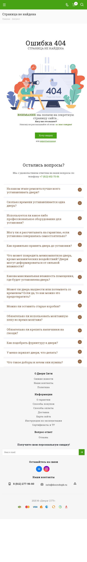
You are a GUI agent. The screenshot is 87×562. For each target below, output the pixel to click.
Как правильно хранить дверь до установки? (44, 245)
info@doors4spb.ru (56, 484)
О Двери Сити (43, 373)
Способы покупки (43, 403)
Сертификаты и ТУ (43, 424)
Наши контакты (43, 382)
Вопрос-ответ (43, 432)
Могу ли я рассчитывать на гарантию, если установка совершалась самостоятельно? (44, 234)
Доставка (43, 412)
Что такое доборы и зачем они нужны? (44, 362)
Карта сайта (43, 416)
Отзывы (43, 437)
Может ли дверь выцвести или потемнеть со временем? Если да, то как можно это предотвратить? (44, 293)
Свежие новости (43, 378)
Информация (43, 394)
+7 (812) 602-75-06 (49, 176)
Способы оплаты (43, 408)
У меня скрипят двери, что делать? (44, 352)
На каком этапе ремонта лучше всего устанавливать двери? (44, 190)
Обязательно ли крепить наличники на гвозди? (44, 331)
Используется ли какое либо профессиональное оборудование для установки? (44, 219)
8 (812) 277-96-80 (23, 483)
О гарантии (43, 399)
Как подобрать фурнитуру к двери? (44, 342)
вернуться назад (48, 141)
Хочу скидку (46, 135)
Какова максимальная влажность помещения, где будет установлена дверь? (44, 277)
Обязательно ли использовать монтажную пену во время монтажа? (44, 317)
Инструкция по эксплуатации (43, 420)
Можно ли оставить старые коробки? (44, 306)
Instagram (47, 469)
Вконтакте (39, 469)
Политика (43, 387)
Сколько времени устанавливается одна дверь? (44, 203)
